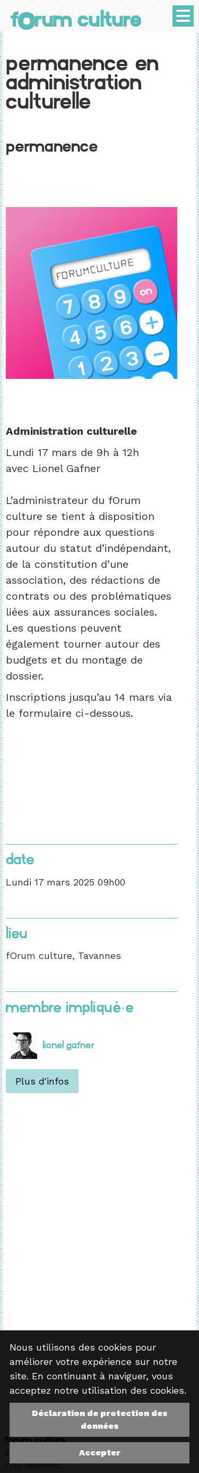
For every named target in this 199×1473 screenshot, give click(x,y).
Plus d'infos (42, 1081)
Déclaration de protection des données (100, 1419)
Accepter (99, 1452)
